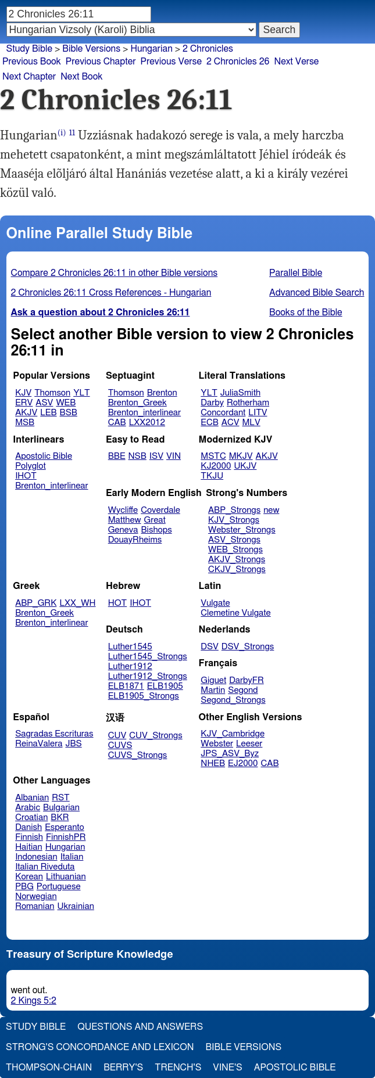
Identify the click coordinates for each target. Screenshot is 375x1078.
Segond (243, 690)
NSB (137, 456)
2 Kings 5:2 (33, 1000)
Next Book (81, 76)
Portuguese (59, 886)
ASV (44, 402)
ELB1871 (126, 686)
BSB (68, 412)
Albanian (32, 797)
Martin (213, 690)
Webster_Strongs (242, 530)
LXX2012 (147, 422)
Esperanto (64, 827)
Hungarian (65, 847)
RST (61, 797)
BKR (60, 817)
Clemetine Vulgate (235, 613)
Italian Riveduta (44, 867)
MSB (24, 422)
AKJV (26, 412)
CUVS (120, 745)
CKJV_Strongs (237, 569)
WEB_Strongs (235, 549)
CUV (117, 735)
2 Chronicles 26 (238, 61)
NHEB (213, 763)
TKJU (212, 476)
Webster (217, 743)
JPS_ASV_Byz (230, 753)
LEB (48, 412)
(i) (62, 133)
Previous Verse (171, 61)
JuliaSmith (240, 393)
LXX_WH (77, 603)
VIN (173, 456)
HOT (117, 603)
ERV (24, 402)
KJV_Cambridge (233, 734)
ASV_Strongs (234, 540)
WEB (66, 402)
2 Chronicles (208, 48)
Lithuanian (66, 876)
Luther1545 (130, 646)
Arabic (27, 807)
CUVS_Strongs (137, 755)
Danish (28, 827)
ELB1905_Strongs (143, 696)
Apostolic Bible (295, 1067)
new (271, 510)
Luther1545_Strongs (147, 656)
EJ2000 (243, 763)
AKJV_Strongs (236, 559)
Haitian (28, 847)
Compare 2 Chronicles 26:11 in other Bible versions (114, 273)
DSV (210, 646)
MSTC (213, 456)
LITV (257, 412)
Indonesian (36, 857)
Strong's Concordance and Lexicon (100, 1047)
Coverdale (160, 510)
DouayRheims (135, 540)
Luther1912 (130, 666)
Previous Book (31, 61)
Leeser (249, 743)
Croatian (31, 817)
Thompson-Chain (49, 1067)
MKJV (241, 456)
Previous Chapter (101, 61)
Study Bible (29, 48)
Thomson (52, 393)
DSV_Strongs (248, 646)
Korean (29, 876)
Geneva (123, 530)
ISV (156, 456)
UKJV (245, 466)
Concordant (223, 412)
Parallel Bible (295, 273)
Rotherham (248, 402)
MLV (251, 422)
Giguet (213, 680)
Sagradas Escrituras (54, 734)
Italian (72, 857)
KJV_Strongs (233, 520)
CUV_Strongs (155, 735)
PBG (24, 886)
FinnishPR (66, 837)
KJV (23, 393)
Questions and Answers (140, 1027)
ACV (231, 422)
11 (72, 133)
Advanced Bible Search (316, 292)
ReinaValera (38, 743)
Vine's (227, 1067)
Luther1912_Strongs (147, 676)
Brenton (162, 393)
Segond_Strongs (233, 700)
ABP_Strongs (234, 510)
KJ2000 (216, 466)
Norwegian (35, 896)
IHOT (26, 476)
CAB (117, 422)
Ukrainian (76, 906)
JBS (73, 743)
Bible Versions (91, 48)
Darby (212, 402)
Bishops (156, 530)
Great (155, 520)
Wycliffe (123, 510)
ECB (209, 422)
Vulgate (215, 603)
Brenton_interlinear (144, 412)
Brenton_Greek (137, 402)
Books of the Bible (305, 312)
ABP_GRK (35, 603)
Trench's (178, 1067)
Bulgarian (61, 807)
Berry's (123, 1067)
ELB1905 (165, 686)
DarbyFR (246, 680)
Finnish (29, 837)
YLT (81, 393)
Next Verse (296, 61)
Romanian (34, 906)
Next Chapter (29, 76)
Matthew (124, 520)
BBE (117, 456)
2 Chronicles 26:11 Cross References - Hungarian (111, 292)
